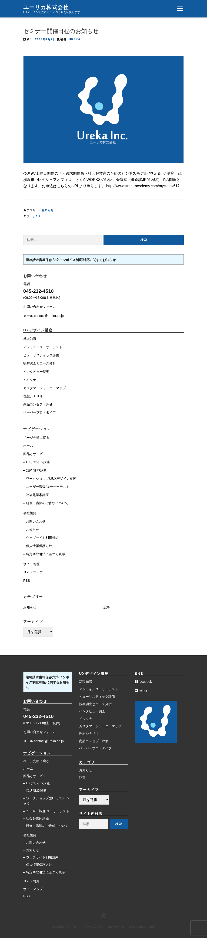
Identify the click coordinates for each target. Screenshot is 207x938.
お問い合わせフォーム (39, 307)
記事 (107, 607)
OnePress (114, 927)
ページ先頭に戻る (36, 437)
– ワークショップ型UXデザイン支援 (49, 478)
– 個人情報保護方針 (37, 546)
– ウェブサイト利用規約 (41, 538)
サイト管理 (31, 564)
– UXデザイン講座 (36, 462)
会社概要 (29, 513)
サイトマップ (33, 572)
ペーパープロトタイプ (39, 412)
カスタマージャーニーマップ (44, 388)
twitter (141, 691)
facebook (143, 681)
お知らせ (47, 210)
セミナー (38, 216)
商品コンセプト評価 (38, 404)
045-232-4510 (38, 291)
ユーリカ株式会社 (46, 7)
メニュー (180, 9)
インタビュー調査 (36, 372)
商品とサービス (34, 454)
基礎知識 (29, 339)
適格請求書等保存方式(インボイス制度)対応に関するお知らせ (71, 260)
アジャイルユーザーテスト (42, 347)
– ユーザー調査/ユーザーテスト (46, 487)
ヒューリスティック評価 (41, 355)
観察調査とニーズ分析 (39, 363)
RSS (26, 580)
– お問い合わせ (34, 521)
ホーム (28, 446)
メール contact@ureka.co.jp (43, 316)
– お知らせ (31, 529)
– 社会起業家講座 (36, 495)
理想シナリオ (33, 396)
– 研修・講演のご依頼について (45, 503)
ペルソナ (29, 380)
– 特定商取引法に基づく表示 (44, 554)
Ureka (74, 39)
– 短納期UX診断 (35, 470)
